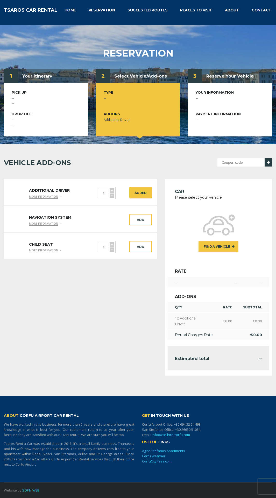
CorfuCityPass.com (157, 461)
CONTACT (261, 10)
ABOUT (232, 10)
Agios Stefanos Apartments (163, 450)
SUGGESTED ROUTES (147, 10)
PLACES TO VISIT (196, 10)
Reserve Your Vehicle (230, 76)
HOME (70, 10)
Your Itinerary (37, 76)
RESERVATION (102, 10)
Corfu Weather (153, 456)
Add (140, 220)
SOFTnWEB (30, 490)
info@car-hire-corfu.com (171, 434)
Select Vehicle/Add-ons (140, 76)
